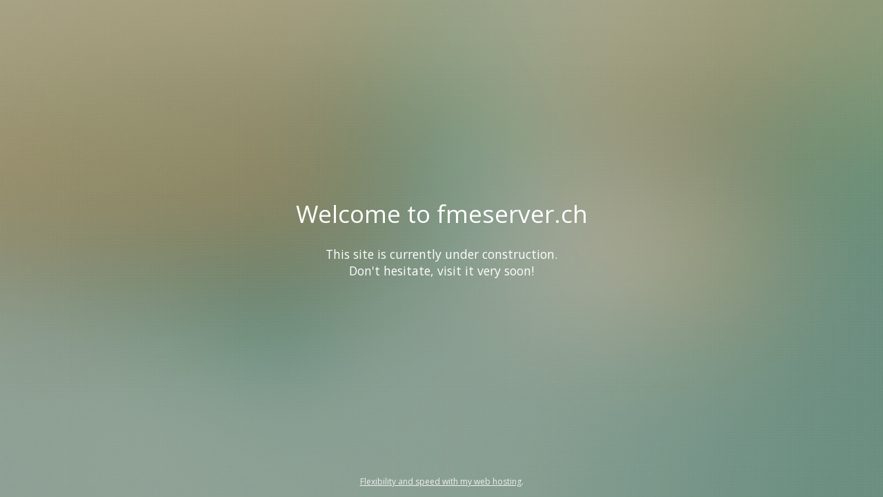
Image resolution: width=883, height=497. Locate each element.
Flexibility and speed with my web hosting (441, 481)
